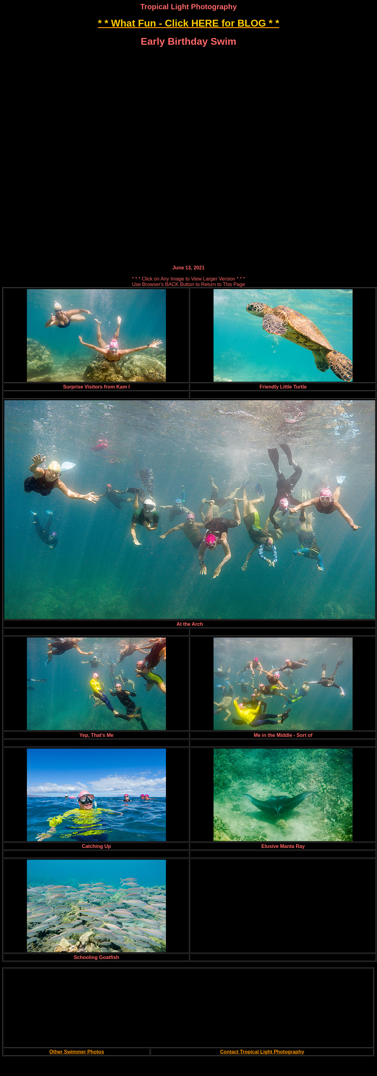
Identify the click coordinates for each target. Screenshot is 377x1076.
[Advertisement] (188, 92)
